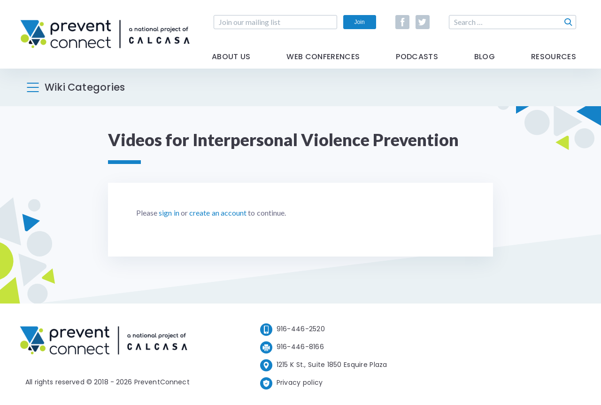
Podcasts (417, 57)
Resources (553, 57)
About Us (231, 57)
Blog (484, 57)
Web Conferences (323, 57)
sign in (169, 212)
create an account (218, 212)
